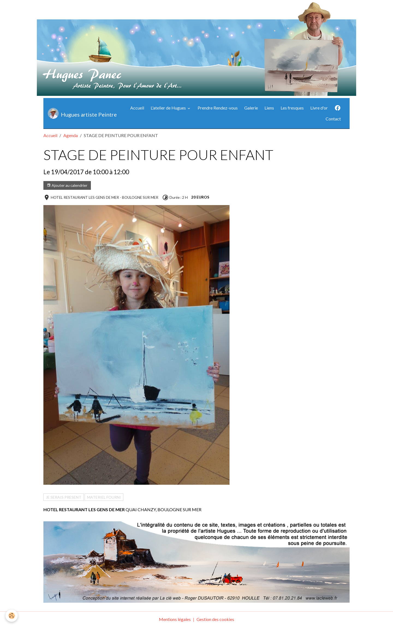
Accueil (137, 107)
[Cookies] (11, 616)
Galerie (251, 107)
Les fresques (292, 107)
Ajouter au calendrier (67, 185)
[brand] (81, 113)
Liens (269, 107)
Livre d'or (319, 107)
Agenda (70, 135)
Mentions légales (175, 619)
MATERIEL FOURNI (104, 497)
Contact (333, 118)
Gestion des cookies (215, 619)
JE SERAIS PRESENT (63, 497)
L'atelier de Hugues (169, 107)
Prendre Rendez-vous (218, 107)
